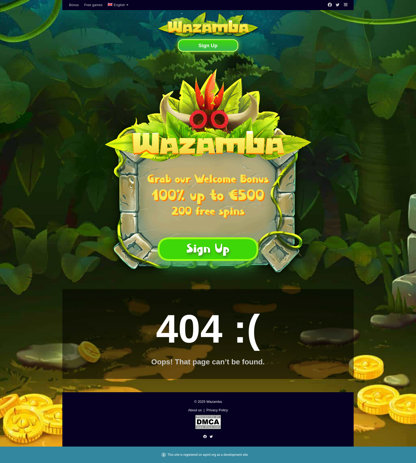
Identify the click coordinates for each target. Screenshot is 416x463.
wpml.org (209, 455)
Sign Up (208, 45)
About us (195, 410)
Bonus (74, 5)
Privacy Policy (217, 410)
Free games (93, 5)
